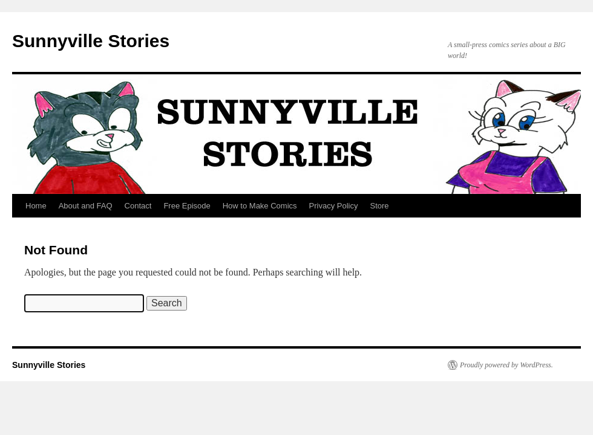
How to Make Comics (260, 205)
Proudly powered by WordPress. (506, 365)
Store (379, 205)
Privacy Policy (333, 205)
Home (36, 205)
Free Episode (186, 205)
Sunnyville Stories (90, 41)
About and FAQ (86, 205)
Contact (138, 205)
